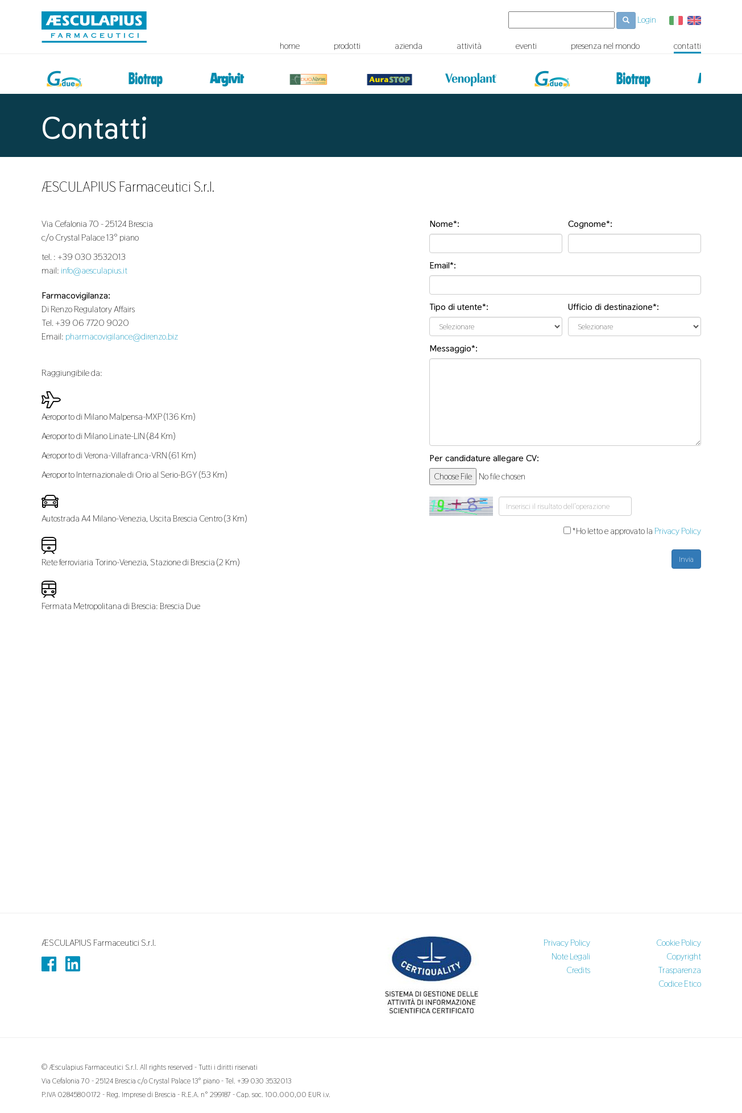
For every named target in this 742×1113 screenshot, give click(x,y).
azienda (408, 46)
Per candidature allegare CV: (484, 458)
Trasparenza (679, 970)
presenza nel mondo (605, 46)
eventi (526, 46)
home (290, 46)
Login (646, 20)
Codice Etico (679, 984)
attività (469, 46)
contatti (687, 46)
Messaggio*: (453, 348)
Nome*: (444, 224)
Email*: (442, 265)
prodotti (347, 46)
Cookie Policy (678, 943)
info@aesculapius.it (94, 270)
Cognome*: (590, 224)
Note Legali (571, 956)
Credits (578, 970)
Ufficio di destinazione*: (613, 307)
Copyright (683, 956)
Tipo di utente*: (458, 307)
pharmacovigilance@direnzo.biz (121, 336)
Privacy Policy (677, 531)
